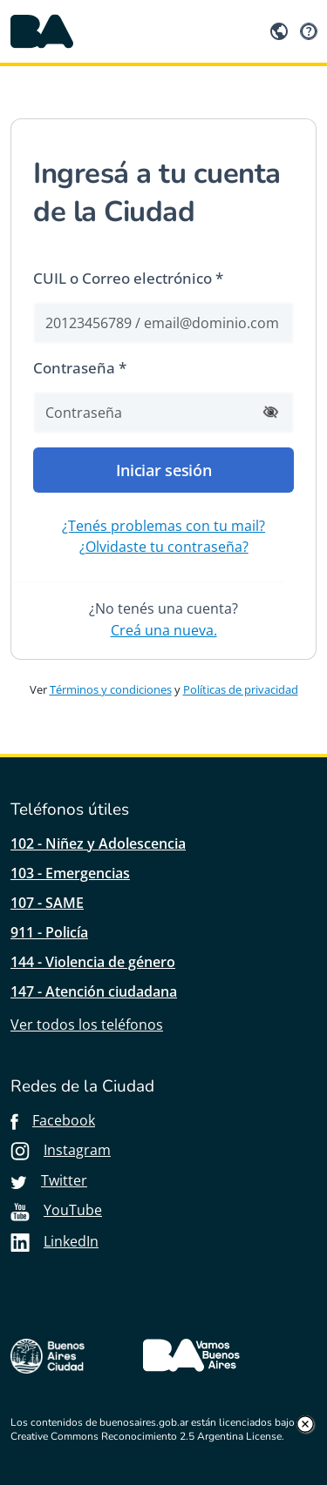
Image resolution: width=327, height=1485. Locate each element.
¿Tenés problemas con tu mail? (163, 525)
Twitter (48, 1180)
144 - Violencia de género (92, 961)
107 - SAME (47, 902)
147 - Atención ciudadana (93, 991)
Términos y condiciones (111, 689)
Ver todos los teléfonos (86, 1024)
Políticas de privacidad (240, 689)
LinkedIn (54, 1241)
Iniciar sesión (164, 470)
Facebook (52, 1120)
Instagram (60, 1149)
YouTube (56, 1210)
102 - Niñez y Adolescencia (98, 843)
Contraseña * (79, 368)
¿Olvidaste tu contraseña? (164, 546)
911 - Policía (49, 932)
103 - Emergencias (70, 873)
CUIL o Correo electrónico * (128, 278)
